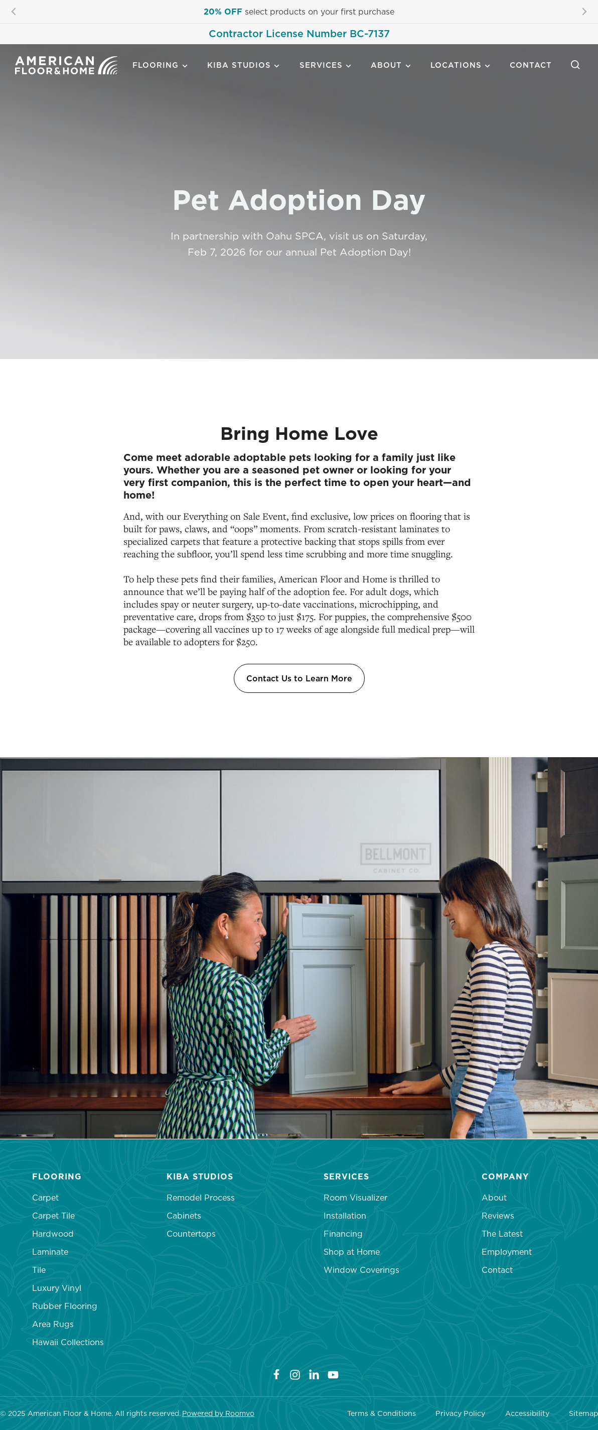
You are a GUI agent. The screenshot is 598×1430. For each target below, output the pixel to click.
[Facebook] (270, 1374)
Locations (456, 65)
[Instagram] (295, 1374)
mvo (246, 1413)
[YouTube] (333, 1374)
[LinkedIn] (314, 1374)
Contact (531, 65)
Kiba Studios (239, 65)
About (386, 65)
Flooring (155, 65)
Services (321, 65)
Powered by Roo (210, 1413)
